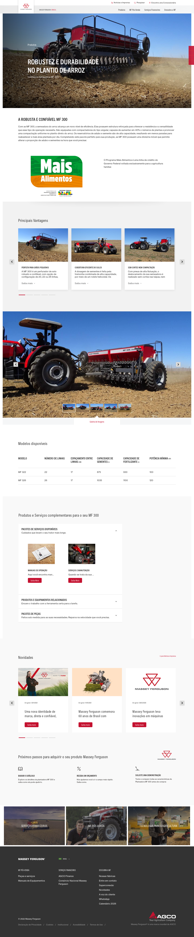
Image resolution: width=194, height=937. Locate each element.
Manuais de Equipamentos (31, 880)
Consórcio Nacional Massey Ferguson (73, 882)
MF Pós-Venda (134, 10)
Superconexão (106, 885)
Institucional (63, 924)
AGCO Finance (66, 876)
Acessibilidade (79, 924)
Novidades (104, 890)
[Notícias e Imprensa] (120, 3)
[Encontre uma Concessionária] (162, 3)
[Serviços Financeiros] (35, 825)
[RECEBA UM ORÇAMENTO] (97, 775)
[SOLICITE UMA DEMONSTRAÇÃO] (155, 775)
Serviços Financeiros (152, 10)
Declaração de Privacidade (29, 924)
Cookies (49, 924)
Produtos (121, 10)
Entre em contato (108, 880)
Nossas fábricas (107, 876)
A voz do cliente (107, 894)
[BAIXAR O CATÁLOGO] (38, 775)
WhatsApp (104, 899)
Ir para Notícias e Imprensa (168, 656)
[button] (22, 293)
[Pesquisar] (139, 3)
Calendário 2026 (107, 903)
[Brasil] (64, 859)
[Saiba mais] (32, 724)
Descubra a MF (170, 10)
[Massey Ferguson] (26, 7)
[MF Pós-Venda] (97, 825)
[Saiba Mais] (35, 580)
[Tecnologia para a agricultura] (159, 825)
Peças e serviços (26, 876)
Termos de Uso (96, 924)
